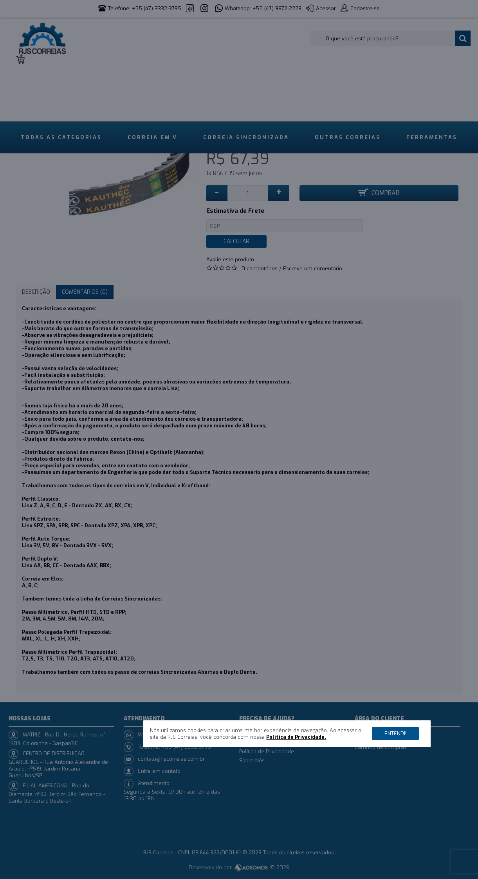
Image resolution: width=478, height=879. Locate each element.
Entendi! (395, 733)
